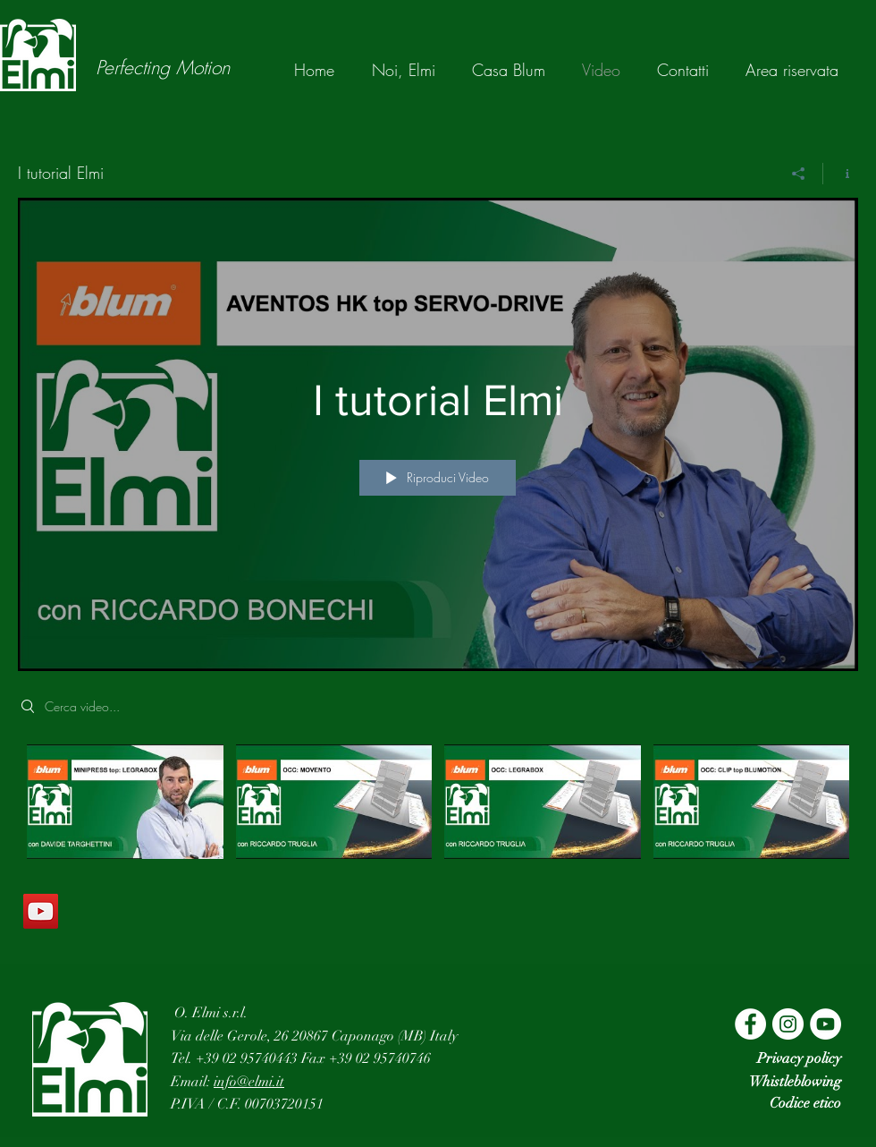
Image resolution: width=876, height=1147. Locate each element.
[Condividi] (798, 173)
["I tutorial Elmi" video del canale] (438, 809)
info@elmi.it (249, 1082)
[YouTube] (40, 911)
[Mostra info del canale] (840, 173)
